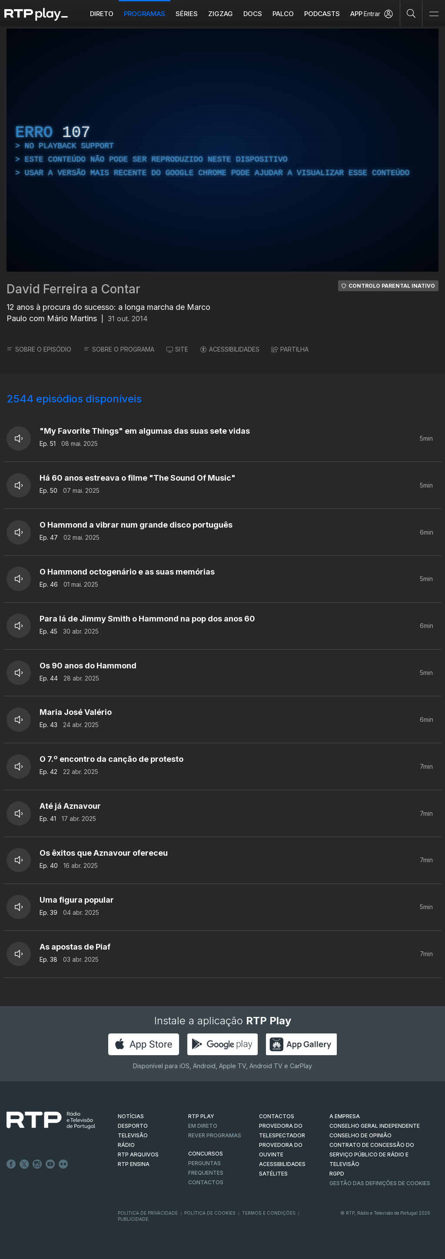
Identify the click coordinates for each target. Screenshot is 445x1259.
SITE (177, 349)
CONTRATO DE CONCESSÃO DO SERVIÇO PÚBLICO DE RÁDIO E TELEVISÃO (371, 1154)
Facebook (11, 1164)
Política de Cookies (210, 1213)
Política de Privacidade (148, 1213)
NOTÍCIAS (131, 1116)
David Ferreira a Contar (73, 289)
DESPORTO (133, 1126)
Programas (144, 14)
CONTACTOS (276, 1116)
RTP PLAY (201, 1116)
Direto (101, 14)
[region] (222, 150)
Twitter (24, 1164)
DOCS (252, 14)
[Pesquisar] (411, 13)
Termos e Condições (269, 1213)
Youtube (50, 1164)
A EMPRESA (344, 1116)
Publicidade (133, 1219)
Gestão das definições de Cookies (379, 1183)
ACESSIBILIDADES (229, 349)
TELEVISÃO (133, 1135)
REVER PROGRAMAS (214, 1135)
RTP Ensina (133, 1164)
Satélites (273, 1173)
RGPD (336, 1173)
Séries (187, 14)
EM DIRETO (202, 1126)
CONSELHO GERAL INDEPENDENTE (374, 1126)
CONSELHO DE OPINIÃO (360, 1135)
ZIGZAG (220, 14)
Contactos (205, 1182)
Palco (283, 14)
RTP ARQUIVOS (138, 1154)
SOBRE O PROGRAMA (118, 349)
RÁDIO (126, 1145)
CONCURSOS (205, 1153)
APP (356, 14)
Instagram (37, 1164)
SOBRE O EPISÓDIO (39, 349)
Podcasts (322, 14)
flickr (63, 1164)
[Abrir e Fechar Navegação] (433, 14)
